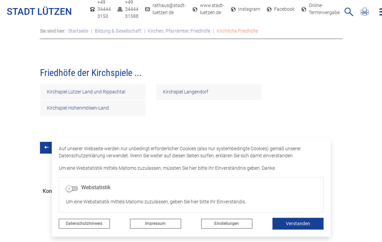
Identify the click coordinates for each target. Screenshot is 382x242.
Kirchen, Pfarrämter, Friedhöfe (179, 31)
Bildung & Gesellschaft (118, 31)
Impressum (155, 223)
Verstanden (298, 223)
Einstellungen (226, 223)
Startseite (78, 31)
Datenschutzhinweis (84, 223)
